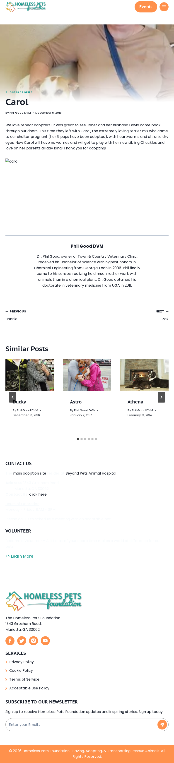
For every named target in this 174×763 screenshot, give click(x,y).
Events (145, 6)
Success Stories (18, 92)
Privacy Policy (21, 662)
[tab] (78, 441)
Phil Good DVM (20, 113)
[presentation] (29, 377)
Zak (130, 316)
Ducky (19, 404)
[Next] (161, 398)
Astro (76, 404)
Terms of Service (24, 679)
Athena (135, 404)
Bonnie (44, 316)
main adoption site (29, 475)
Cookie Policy (21, 670)
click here (38, 496)
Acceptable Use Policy (29, 688)
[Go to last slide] (12, 398)
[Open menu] (164, 6)
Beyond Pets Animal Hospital (90, 475)
